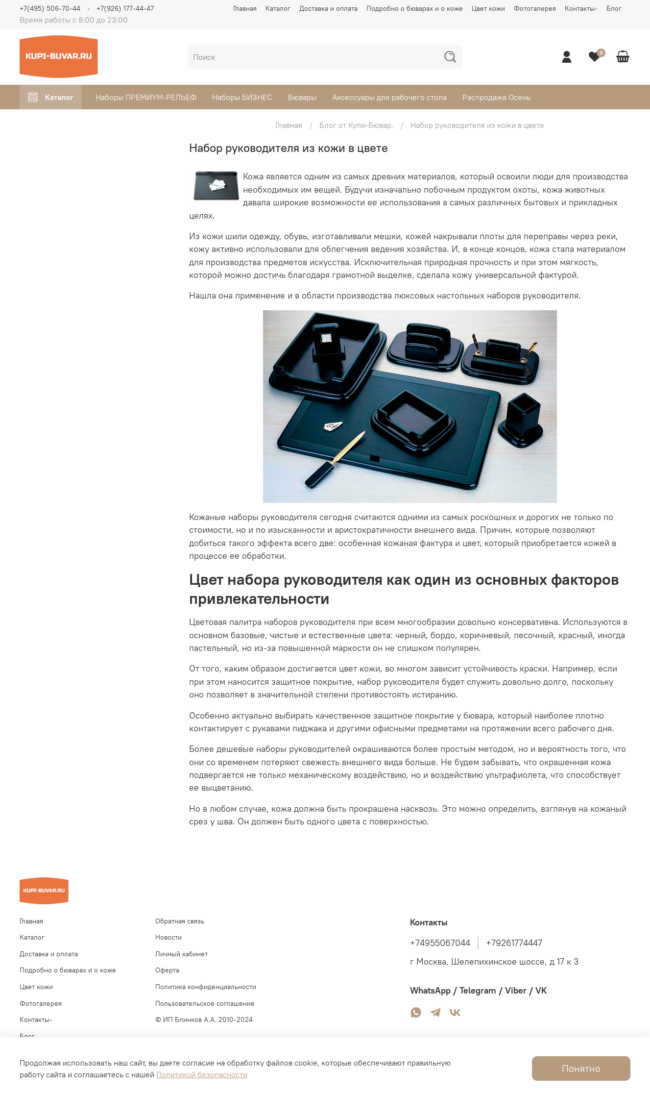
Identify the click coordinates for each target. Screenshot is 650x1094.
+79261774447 (514, 943)
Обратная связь (179, 921)
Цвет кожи (488, 8)
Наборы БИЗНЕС (242, 97)
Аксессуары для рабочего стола (389, 97)
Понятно (581, 1068)
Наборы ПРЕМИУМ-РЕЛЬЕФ (146, 97)
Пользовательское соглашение (205, 1003)
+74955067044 (440, 943)
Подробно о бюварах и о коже (414, 8)
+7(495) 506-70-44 (50, 8)
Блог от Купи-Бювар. (356, 125)
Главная (245, 8)
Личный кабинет (181, 953)
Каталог (277, 8)
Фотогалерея (535, 8)
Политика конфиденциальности (205, 986)
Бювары (302, 97)
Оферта (167, 970)
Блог (614, 8)
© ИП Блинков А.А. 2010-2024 (204, 1019)
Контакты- (581, 8)
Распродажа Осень (496, 97)
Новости (168, 937)
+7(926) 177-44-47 (125, 8)
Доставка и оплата (328, 8)
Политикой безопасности (201, 1074)
